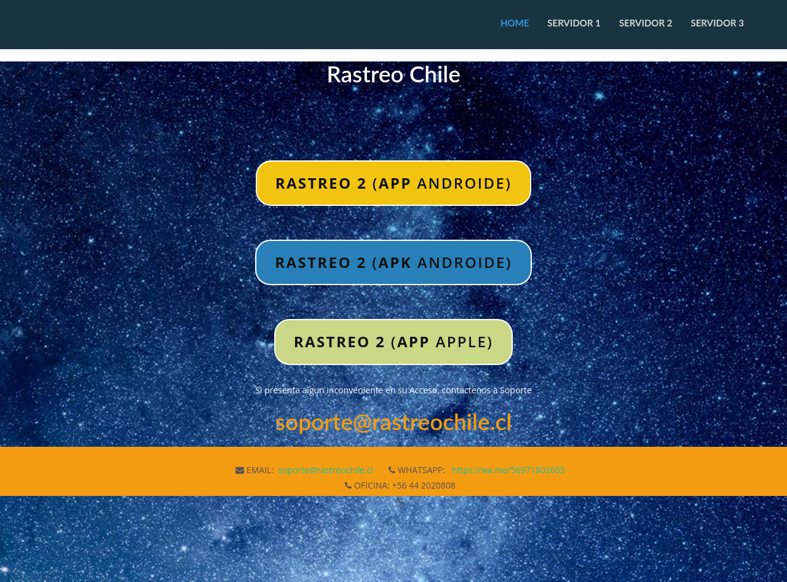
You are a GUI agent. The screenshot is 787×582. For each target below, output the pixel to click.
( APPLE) (393, 341)
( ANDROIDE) (393, 183)
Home (514, 22)
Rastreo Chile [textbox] (393, 74)
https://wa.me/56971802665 (508, 470)
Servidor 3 (717, 22)
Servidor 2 (646, 22)
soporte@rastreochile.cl (325, 470)
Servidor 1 (574, 22)
